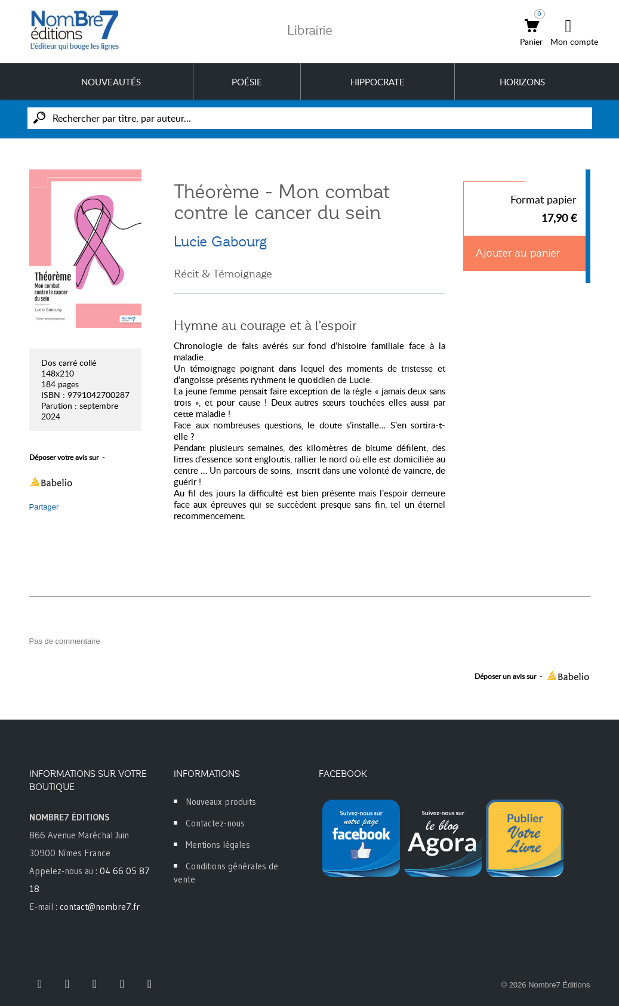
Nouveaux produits (221, 801)
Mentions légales (218, 844)
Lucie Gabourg (220, 241)
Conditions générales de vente (226, 872)
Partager (44, 506)
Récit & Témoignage (223, 274)
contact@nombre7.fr (100, 906)
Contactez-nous (215, 823)
